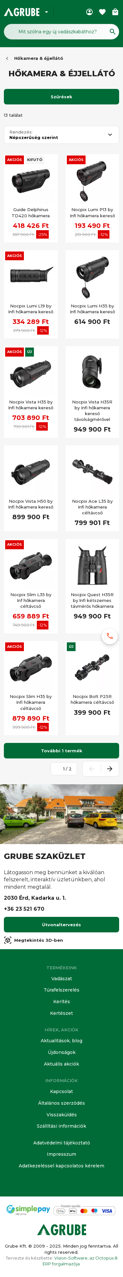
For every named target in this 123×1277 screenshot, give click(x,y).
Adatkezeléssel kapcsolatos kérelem (61, 1166)
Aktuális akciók (61, 1064)
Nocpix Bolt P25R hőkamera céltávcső (92, 699)
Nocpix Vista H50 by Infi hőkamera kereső (30, 504)
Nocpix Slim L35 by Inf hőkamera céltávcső (30, 600)
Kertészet (61, 1013)
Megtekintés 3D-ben (33, 940)
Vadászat (61, 979)
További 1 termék (61, 750)
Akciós (14, 159)
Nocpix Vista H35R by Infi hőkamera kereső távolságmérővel (92, 410)
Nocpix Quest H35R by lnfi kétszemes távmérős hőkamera (92, 600)
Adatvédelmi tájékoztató (61, 1143)
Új (29, 351)
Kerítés (61, 1001)
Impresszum (61, 1154)
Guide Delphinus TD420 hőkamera (31, 212)
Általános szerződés (61, 1103)
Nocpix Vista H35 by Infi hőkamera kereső (30, 404)
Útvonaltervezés (61, 924)
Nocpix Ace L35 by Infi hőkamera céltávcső (92, 507)
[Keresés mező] (61, 31)
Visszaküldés (61, 1115)
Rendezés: (21, 132)
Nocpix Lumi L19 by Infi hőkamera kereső (30, 308)
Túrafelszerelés (61, 990)
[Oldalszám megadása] (60, 769)
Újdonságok (62, 1052)
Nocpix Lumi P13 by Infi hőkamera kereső (92, 212)
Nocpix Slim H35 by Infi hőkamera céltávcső (31, 702)
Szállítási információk (61, 1126)
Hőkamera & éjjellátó (38, 58)
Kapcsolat (61, 1091)
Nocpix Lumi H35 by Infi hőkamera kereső (92, 308)
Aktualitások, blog (61, 1041)
